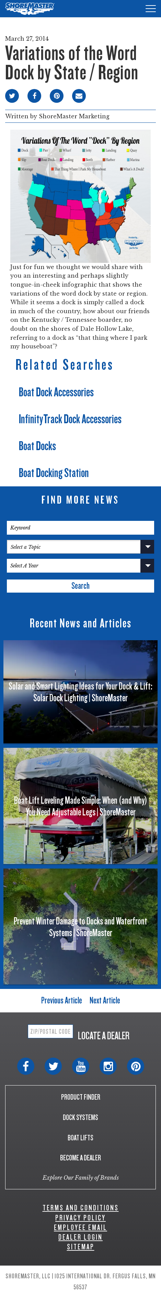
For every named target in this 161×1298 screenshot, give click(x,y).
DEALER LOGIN (80, 1237)
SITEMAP (80, 1246)
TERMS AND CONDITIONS (81, 1207)
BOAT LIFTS (80, 1137)
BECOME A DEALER (80, 1157)
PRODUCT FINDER (80, 1097)
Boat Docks (37, 446)
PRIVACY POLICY (80, 1217)
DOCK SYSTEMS (80, 1117)
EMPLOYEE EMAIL (80, 1227)
